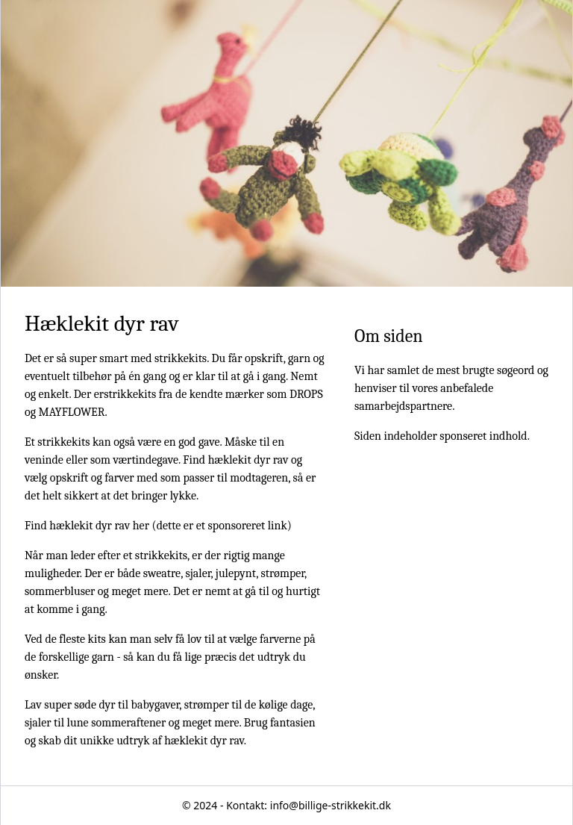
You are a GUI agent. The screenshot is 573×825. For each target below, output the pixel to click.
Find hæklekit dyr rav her (87, 525)
